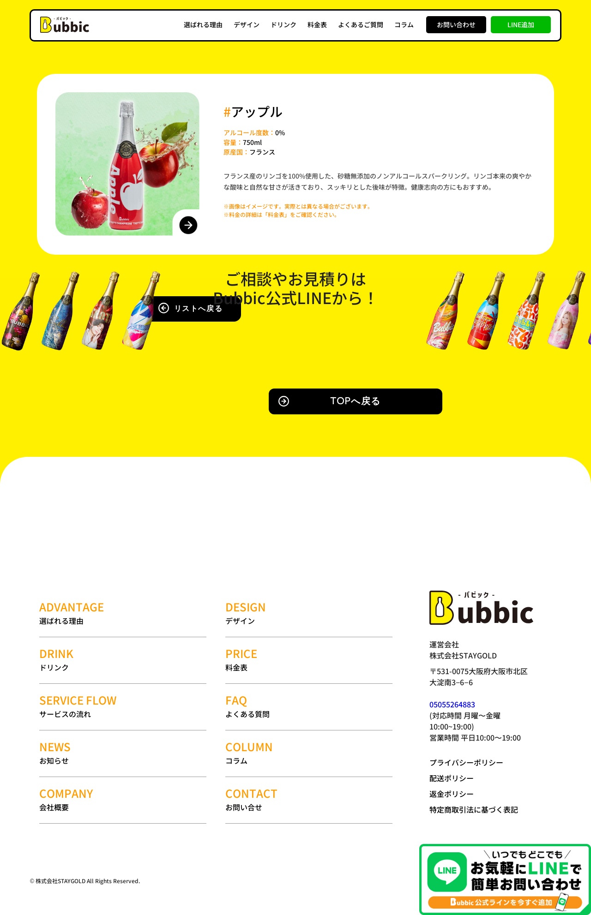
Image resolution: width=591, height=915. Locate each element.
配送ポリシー (451, 777)
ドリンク (283, 24)
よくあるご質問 (360, 24)
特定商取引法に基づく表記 (473, 809)
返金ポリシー (451, 793)
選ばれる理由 (203, 24)
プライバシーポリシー (466, 762)
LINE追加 (520, 24)
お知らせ (122, 753)
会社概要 (122, 799)
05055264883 (452, 704)
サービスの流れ (122, 706)
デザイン (246, 24)
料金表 (317, 24)
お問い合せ (308, 799)
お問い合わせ (456, 24)
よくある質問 (308, 706)
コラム (404, 24)
